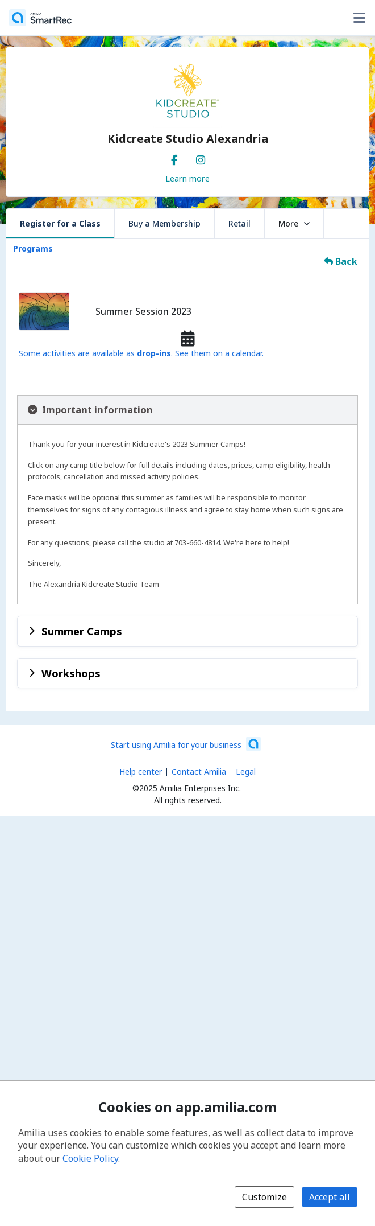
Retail (239, 223)
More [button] (294, 223)
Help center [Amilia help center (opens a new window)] (140, 771)
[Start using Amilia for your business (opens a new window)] (186, 744)
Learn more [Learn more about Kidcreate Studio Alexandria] (187, 178)
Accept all (329, 1197)
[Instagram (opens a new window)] (200, 158)
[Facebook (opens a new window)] (174, 158)
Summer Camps (81, 631)
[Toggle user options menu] (359, 17)
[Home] (40, 17)
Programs (33, 248)
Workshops (71, 673)
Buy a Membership (164, 223)
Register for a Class (60, 223)
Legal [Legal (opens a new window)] (246, 771)
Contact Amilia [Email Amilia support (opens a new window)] (199, 771)
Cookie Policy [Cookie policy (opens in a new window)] (90, 1158)
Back (340, 261)
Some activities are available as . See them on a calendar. (141, 353)
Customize (264, 1197)
